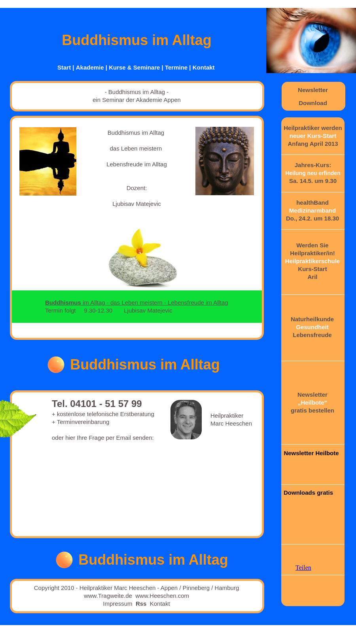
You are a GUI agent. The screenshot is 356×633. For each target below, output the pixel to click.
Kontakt (204, 67)
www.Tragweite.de (108, 595)
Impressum (117, 603)
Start (64, 67)
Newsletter (313, 90)
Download (313, 103)
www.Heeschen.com (162, 595)
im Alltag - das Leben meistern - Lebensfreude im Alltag (136, 302)
